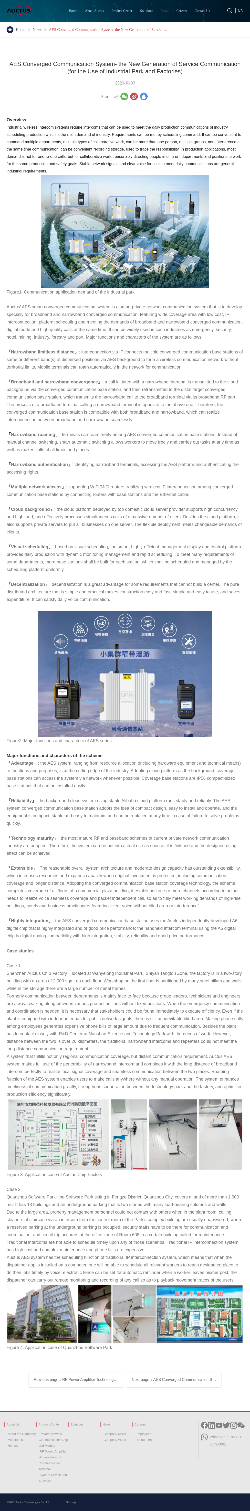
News (165, 11)
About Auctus (94, 11)
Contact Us (202, 11)
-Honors (12, 1445)
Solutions (146, 11)
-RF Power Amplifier (53, 1451)
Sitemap (71, 1502)
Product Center (122, 11)
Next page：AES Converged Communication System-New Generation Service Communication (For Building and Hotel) (176, 1380)
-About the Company (21, 1434)
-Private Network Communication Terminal (50, 1463)
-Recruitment (144, 1440)
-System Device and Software (53, 1477)
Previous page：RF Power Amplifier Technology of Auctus (78, 1380)
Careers (182, 11)
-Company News (114, 1434)
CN (240, 10)
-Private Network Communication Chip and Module (53, 1439)
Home (73, 11)
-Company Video (114, 1440)
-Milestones (15, 1440)
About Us (13, 1424)
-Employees (143, 1434)
